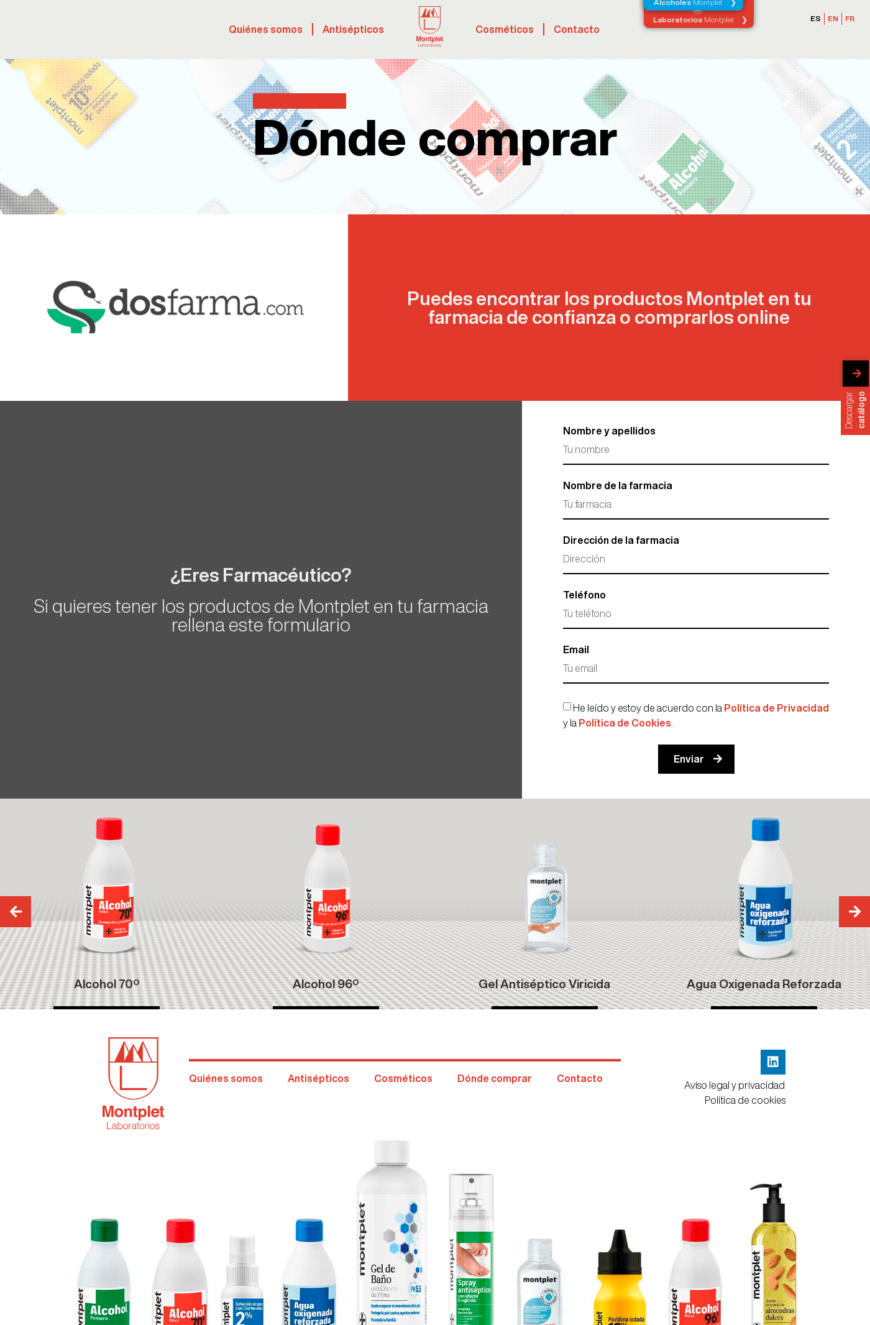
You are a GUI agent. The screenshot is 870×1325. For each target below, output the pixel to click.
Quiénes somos (266, 29)
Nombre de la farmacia (617, 485)
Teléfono (584, 595)
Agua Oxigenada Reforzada (763, 983)
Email (576, 649)
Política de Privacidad (776, 708)
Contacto (577, 29)
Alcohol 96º (326, 983)
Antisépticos (353, 29)
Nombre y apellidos (609, 431)
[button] (854, 911)
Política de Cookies (625, 723)
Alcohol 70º (106, 983)
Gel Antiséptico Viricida (544, 983)
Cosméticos (504, 29)
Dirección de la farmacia (621, 540)
